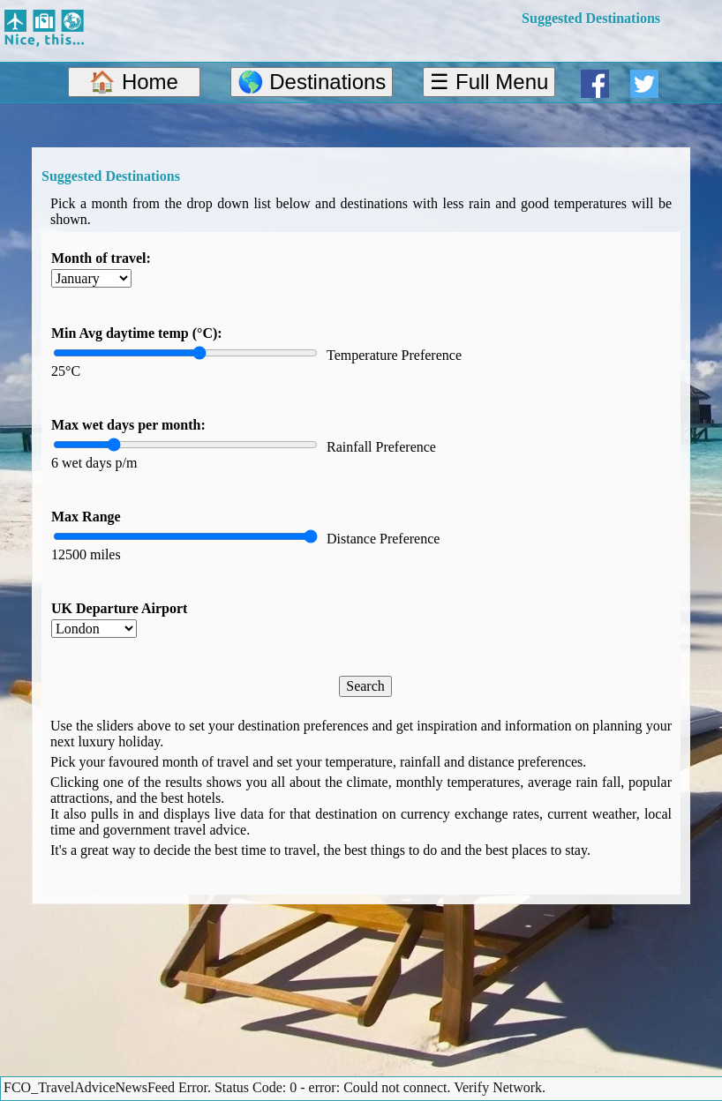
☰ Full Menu (489, 82)
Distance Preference (383, 538)
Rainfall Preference (381, 446)
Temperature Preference (394, 355)
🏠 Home (133, 82)
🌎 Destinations (312, 82)
